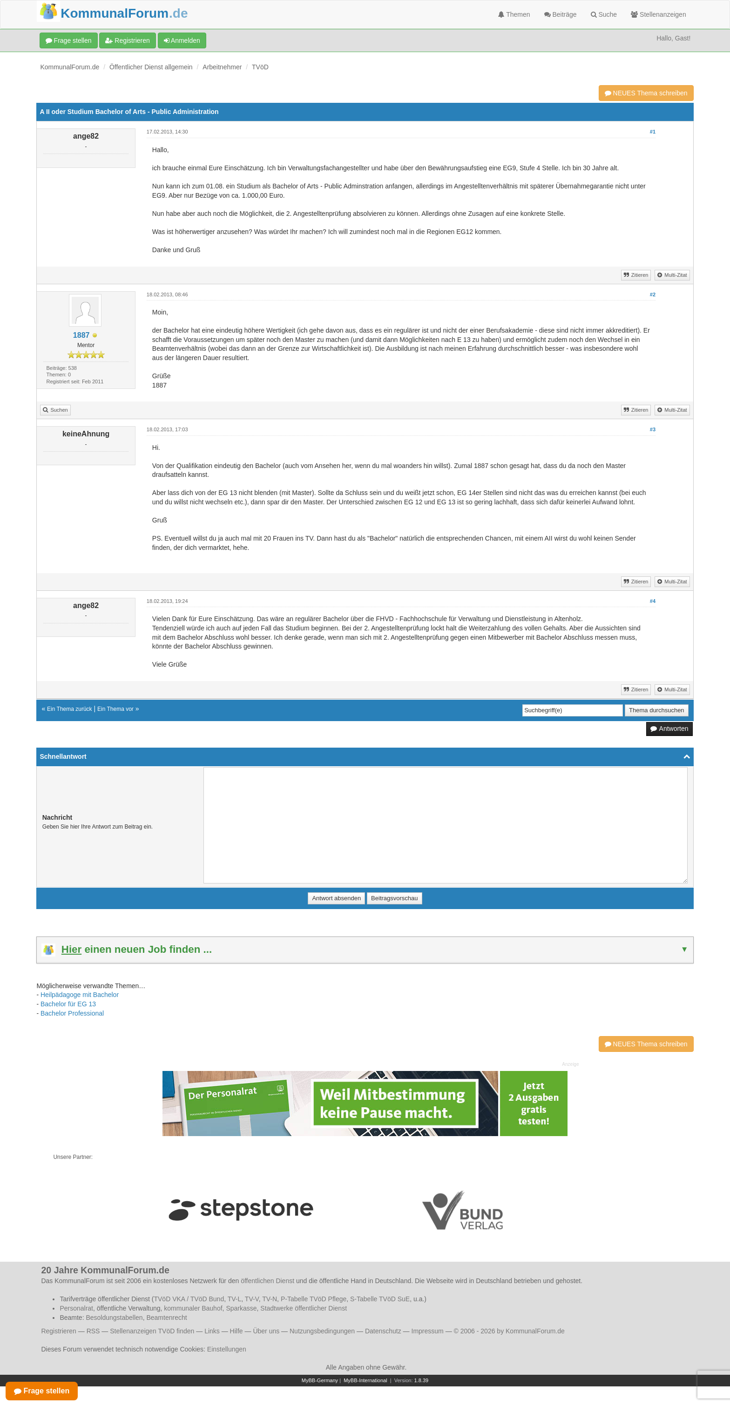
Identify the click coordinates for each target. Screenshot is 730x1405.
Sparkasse (241, 1308)
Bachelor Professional (72, 1013)
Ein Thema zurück (69, 709)
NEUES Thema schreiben (646, 93)
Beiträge (560, 14)
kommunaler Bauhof (193, 1308)
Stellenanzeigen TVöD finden (152, 1331)
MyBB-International (365, 1380)
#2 (653, 294)
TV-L (235, 1299)
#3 (653, 429)
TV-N (269, 1299)
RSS (93, 1331)
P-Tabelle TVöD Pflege (313, 1299)
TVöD (260, 67)
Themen (514, 14)
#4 (653, 601)
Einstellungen (226, 1349)
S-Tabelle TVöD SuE (380, 1299)
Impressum (428, 1331)
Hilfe (236, 1331)
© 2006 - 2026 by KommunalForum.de (509, 1331)
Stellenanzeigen (658, 14)
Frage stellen (69, 40)
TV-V (252, 1299)
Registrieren (127, 40)
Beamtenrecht (166, 1317)
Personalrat (76, 1308)
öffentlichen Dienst (267, 1281)
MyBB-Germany (320, 1380)
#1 (653, 131)
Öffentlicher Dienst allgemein (151, 67)
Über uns (266, 1331)
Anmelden (182, 40)
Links (212, 1331)
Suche (604, 14)
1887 (81, 335)
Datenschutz (383, 1331)
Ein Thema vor (115, 709)
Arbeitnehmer (222, 67)
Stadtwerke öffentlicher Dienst (303, 1308)
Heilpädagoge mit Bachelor (80, 994)
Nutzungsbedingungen (322, 1331)
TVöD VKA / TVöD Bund (189, 1299)
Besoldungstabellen (114, 1317)
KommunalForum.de (69, 67)
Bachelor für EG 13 (68, 1004)
